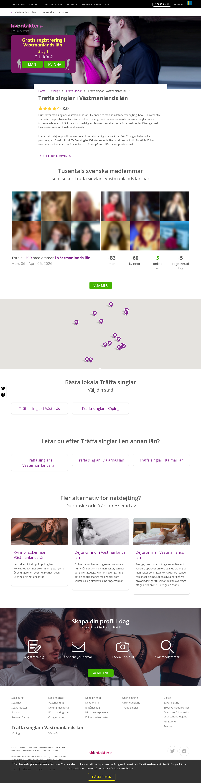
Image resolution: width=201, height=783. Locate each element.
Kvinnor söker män (96, 717)
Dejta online (92, 702)
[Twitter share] (3, 388)
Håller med (101, 777)
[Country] (189, 3)
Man (32, 64)
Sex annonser (56, 697)
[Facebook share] (3, 395)
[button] (109, 305)
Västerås (48, 12)
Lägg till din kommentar (55, 156)
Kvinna (54, 64)
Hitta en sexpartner (96, 712)
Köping (63, 12)
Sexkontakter (53, 4)
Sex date (72, 4)
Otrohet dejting (131, 702)
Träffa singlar (130, 707)
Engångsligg (92, 707)
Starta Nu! (162, 4)
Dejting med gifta (58, 707)
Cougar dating (56, 717)
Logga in (178, 4)
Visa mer (101, 285)
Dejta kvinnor (93, 697)
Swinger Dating (91, 4)
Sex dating (18, 4)
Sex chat (34, 4)
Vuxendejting (56, 702)
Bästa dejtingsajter (59, 712)
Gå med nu (100, 673)
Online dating (130, 697)
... (107, 4)
